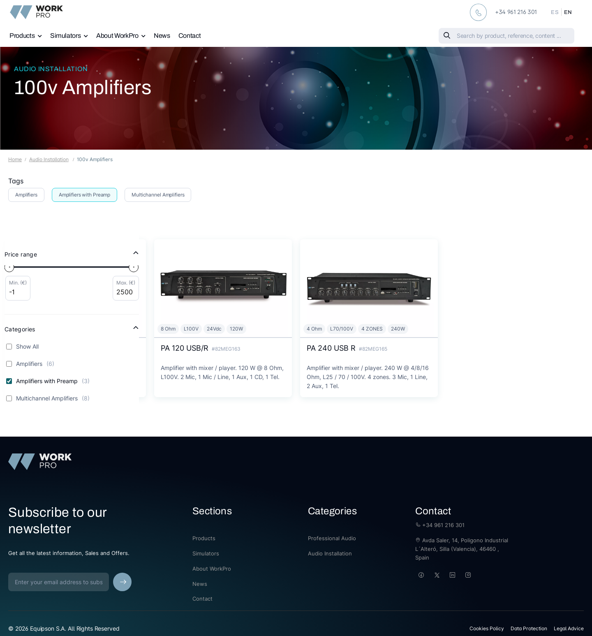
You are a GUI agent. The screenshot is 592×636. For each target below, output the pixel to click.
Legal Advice (569, 628)
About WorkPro (117, 35)
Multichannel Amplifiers (158, 195)
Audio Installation (51, 68)
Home (15, 159)
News (162, 35)
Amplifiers (26, 195)
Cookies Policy (486, 628)
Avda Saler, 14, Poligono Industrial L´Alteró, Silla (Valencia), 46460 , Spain (461, 549)
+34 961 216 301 (440, 525)
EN (568, 12)
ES (555, 12)
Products (22, 35)
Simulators (65, 35)
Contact (189, 35)
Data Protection (529, 628)
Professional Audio (332, 538)
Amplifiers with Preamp (84, 195)
